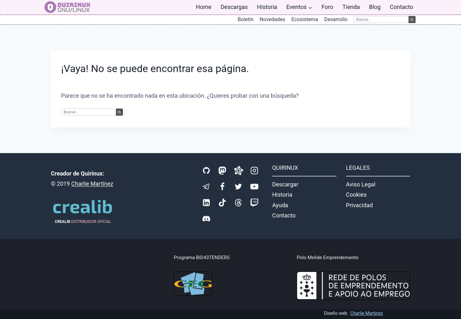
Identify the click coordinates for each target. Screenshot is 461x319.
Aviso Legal (361, 184)
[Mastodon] (222, 171)
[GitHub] (206, 171)
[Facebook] (222, 187)
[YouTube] (255, 187)
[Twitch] (255, 203)
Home (203, 7)
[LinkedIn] (206, 203)
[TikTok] (222, 203)
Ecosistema (304, 19)
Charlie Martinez (366, 313)
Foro (327, 7)
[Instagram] (255, 171)
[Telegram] (206, 187)
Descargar (285, 184)
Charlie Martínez (92, 183)
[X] (238, 187)
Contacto (401, 7)
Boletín (246, 19)
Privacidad (359, 205)
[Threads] (238, 203)
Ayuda (280, 205)
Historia (267, 7)
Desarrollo (336, 19)
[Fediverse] (238, 171)
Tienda (351, 7)
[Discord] (206, 219)
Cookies (356, 194)
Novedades (272, 19)
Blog (375, 7)
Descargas (234, 7)
